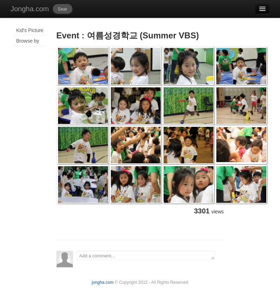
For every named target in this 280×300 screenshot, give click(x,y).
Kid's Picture (29, 30)
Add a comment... (146, 255)
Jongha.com (30, 9)
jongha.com (103, 282)
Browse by (27, 41)
